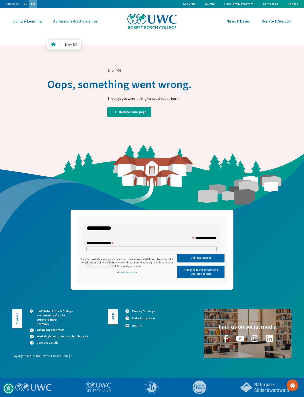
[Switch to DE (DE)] (25, 4)
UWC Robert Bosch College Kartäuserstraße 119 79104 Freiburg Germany (51, 317)
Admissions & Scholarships (75, 21)
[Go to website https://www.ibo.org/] (152, 387)
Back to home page (129, 112)
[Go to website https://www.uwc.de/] (98, 387)
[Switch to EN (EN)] (33, 4)
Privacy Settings (143, 311)
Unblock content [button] (201, 258)
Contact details (44, 343)
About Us (189, 4)
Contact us (270, 4)
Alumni (210, 4)
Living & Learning (27, 21)
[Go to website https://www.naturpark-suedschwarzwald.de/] (265, 387)
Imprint (137, 325)
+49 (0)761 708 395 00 (47, 330)
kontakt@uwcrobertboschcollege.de (59, 336)
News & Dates (238, 21)
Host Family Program (238, 4)
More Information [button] (127, 273)
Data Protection (143, 318)
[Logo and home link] (152, 21)
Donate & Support (277, 21)
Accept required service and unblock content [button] (201, 272)
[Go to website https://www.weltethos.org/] (199, 387)
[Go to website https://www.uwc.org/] (33, 387)
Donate (293, 4)
